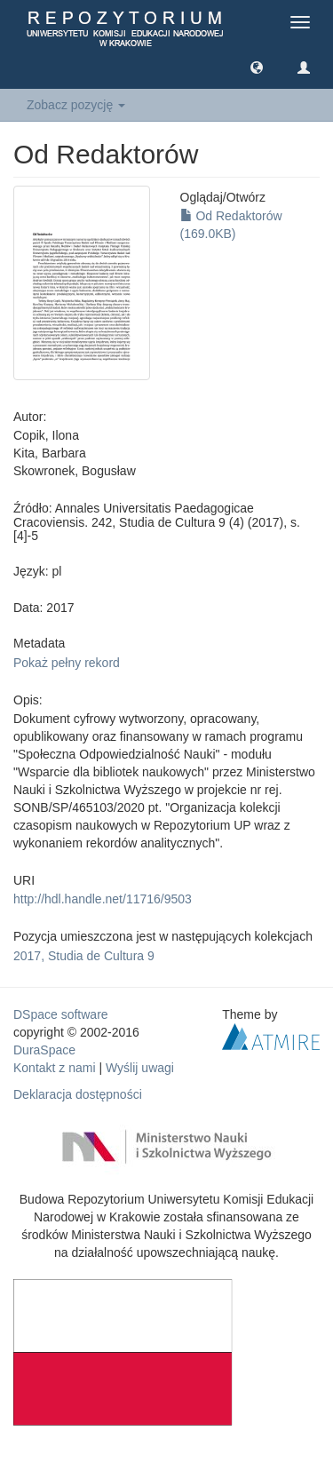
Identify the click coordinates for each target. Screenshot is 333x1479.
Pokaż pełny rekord (66, 663)
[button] (257, 67)
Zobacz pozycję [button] (76, 105)
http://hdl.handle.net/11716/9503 (102, 899)
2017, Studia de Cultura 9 (84, 956)
